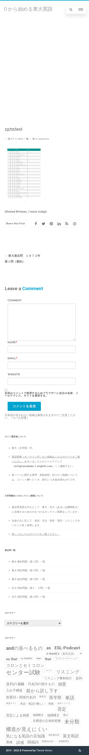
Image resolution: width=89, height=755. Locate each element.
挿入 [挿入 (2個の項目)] (66, 715)
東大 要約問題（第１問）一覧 (28, 561)
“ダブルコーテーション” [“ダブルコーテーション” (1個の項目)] (66, 658)
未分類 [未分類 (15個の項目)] (71, 722)
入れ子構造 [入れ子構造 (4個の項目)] (14, 690)
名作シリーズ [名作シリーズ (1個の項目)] (63, 703)
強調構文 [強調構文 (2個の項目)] (38, 715)
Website (14, 374)
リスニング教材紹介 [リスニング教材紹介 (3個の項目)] (58, 678)
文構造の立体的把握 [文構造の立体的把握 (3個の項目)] (47, 721)
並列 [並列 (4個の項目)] (79, 678)
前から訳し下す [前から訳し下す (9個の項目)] (42, 690)
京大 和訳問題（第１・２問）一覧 (31, 588)
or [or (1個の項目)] (81, 653)
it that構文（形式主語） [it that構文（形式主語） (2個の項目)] (61, 653)
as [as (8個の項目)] (48, 647)
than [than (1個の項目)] (38, 658)
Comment (15, 300)
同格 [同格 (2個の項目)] (51, 703)
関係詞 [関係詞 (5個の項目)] (33, 742)
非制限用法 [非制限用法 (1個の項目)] (63, 741)
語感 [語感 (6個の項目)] (20, 742)
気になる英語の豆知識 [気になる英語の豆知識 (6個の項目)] (25, 736)
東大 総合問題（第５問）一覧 (28, 579)
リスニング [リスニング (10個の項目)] (67, 672)
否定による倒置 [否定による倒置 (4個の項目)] (17, 715)
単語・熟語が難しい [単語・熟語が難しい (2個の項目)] (32, 703)
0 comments (42, 138)
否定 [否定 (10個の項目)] (61, 709)
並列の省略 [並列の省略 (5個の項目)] (15, 684)
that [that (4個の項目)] (48, 659)
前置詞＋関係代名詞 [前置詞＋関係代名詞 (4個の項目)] (21, 697)
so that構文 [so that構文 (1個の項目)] (27, 658)
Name (12, 342)
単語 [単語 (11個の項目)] (69, 698)
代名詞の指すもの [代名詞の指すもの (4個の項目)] (41, 684)
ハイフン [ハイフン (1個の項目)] (48, 670)
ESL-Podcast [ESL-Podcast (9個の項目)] (67, 648)
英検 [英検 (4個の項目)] (9, 742)
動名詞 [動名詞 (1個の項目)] (42, 696)
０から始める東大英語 (27, 9)
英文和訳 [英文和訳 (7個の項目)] (71, 736)
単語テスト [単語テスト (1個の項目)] (11, 703)
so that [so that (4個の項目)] (11, 659)
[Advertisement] (44, 65)
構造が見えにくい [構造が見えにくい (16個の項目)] (27, 729)
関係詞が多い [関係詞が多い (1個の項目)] (48, 741)
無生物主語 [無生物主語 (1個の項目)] (53, 735)
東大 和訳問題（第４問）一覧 (28, 570)
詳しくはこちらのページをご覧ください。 (36, 534)
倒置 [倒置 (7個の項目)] (62, 684)
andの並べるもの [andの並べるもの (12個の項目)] (24, 648)
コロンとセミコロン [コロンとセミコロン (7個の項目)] (25, 665)
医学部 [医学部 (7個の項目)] (55, 697)
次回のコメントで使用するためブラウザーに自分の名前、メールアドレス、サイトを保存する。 (41, 394)
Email (12, 358)
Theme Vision (44, 750)
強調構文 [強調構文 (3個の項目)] (53, 715)
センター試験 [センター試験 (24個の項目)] (23, 672)
